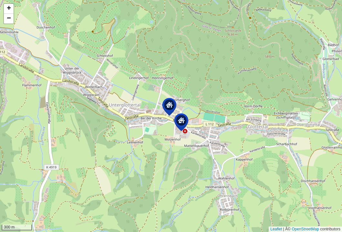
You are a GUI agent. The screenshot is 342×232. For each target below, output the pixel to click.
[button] (169, 107)
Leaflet (276, 229)
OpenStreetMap (305, 229)
